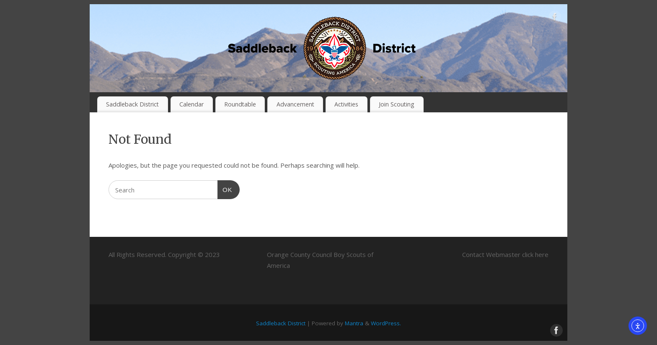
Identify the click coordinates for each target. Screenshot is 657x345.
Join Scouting (396, 104)
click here (535, 254)
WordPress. (386, 323)
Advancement (295, 104)
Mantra (354, 323)
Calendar (191, 104)
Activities (346, 104)
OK (225, 188)
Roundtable (240, 104)
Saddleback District (132, 104)
